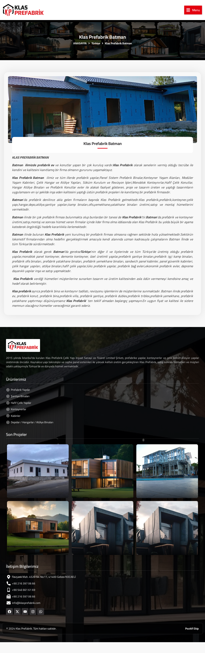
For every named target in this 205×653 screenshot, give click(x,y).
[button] (193, 10)
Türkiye (95, 43)
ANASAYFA (80, 43)
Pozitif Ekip (192, 628)
